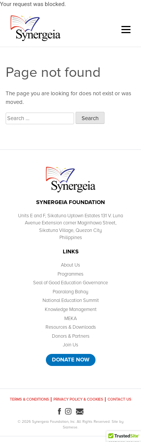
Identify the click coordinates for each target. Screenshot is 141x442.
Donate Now (70, 359)
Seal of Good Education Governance (70, 283)
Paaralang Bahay (70, 292)
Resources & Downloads (70, 327)
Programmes (70, 274)
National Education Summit (70, 300)
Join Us (70, 345)
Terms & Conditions (29, 399)
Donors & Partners (70, 336)
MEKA (70, 318)
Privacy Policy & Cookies (78, 399)
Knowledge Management (71, 309)
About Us (70, 265)
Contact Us (119, 399)
